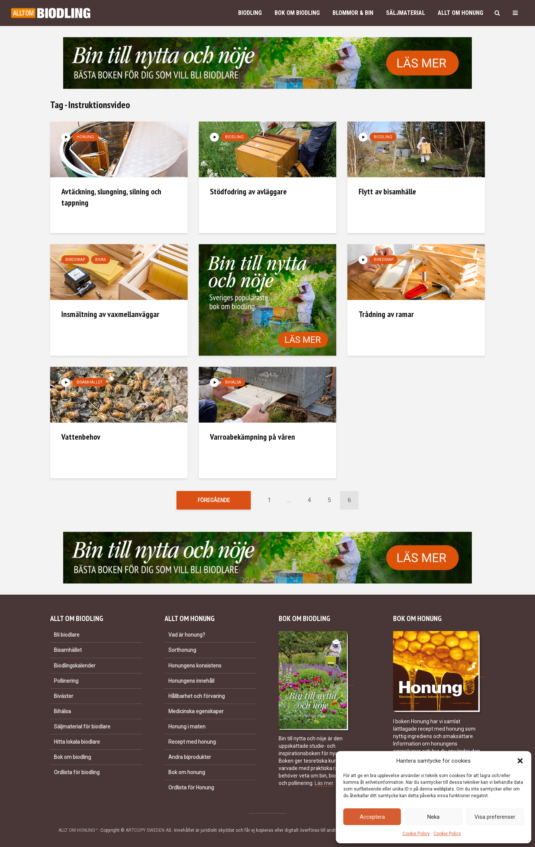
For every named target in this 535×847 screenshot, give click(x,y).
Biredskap (75, 260)
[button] (520, 760)
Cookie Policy (416, 833)
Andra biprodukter (189, 757)
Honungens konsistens (194, 666)
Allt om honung (460, 12)
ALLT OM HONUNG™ (78, 830)
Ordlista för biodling (77, 772)
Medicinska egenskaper (196, 711)
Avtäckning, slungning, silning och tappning (111, 197)
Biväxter (63, 696)
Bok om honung (186, 772)
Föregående (214, 500)
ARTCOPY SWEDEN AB (149, 830)
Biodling (250, 12)
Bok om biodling (297, 12)
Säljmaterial (405, 12)
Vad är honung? (186, 635)
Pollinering (66, 681)
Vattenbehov (80, 436)
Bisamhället (89, 382)
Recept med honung (192, 742)
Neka (433, 817)
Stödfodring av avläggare (248, 191)
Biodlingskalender (74, 666)
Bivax (100, 260)
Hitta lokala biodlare (77, 742)
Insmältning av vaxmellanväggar (110, 314)
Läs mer (324, 783)
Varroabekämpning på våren (252, 436)
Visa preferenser (494, 817)
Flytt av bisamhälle (387, 191)
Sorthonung (182, 650)
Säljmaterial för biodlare (82, 727)
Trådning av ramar (386, 314)
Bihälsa (233, 382)
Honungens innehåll (191, 681)
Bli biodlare (67, 635)
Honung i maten (186, 727)
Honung (85, 137)
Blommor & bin (353, 12)
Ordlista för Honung (191, 788)
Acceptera (372, 817)
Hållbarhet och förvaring (196, 696)
